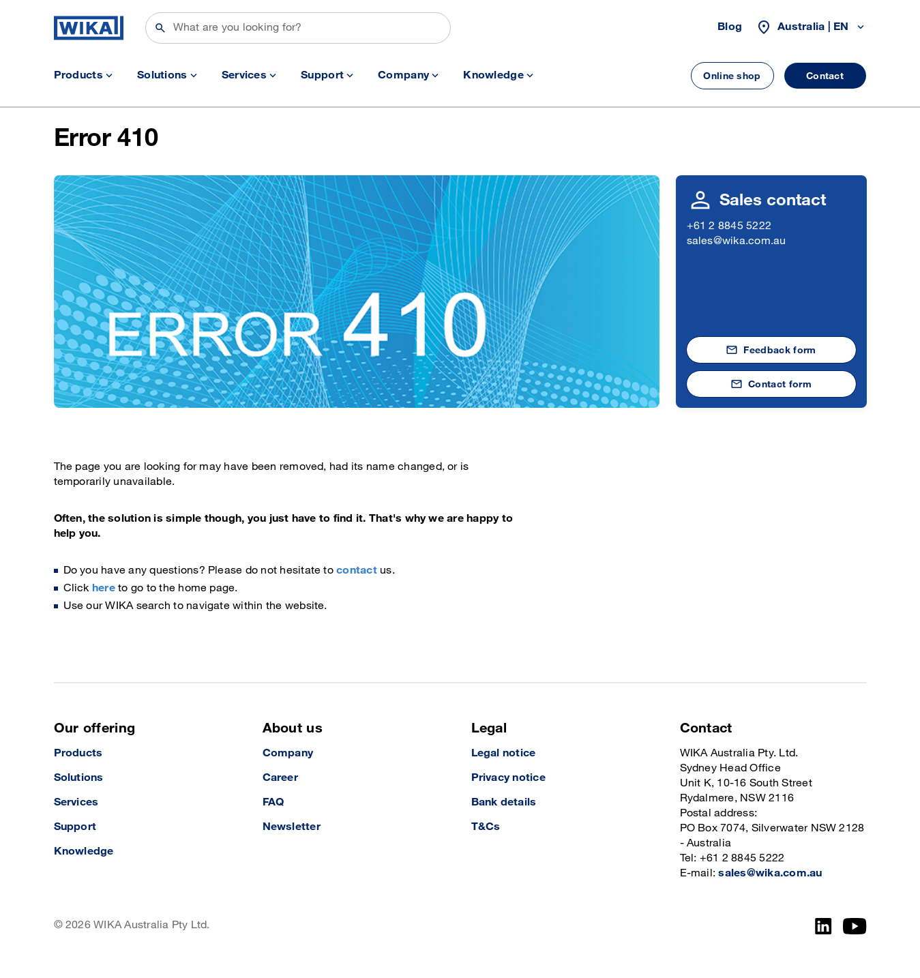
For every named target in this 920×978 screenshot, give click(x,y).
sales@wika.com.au (736, 241)
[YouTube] (855, 926)
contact (356, 570)
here (103, 588)
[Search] (298, 28)
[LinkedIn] (823, 926)
